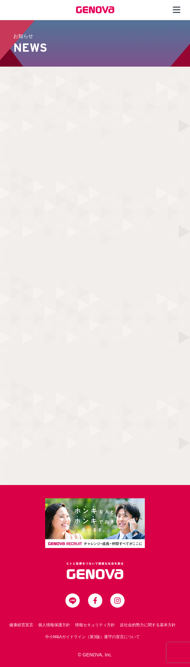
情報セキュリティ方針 (95, 625)
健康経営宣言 (21, 625)
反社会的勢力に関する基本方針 (148, 625)
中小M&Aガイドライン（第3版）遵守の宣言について (92, 637)
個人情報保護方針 (54, 625)
